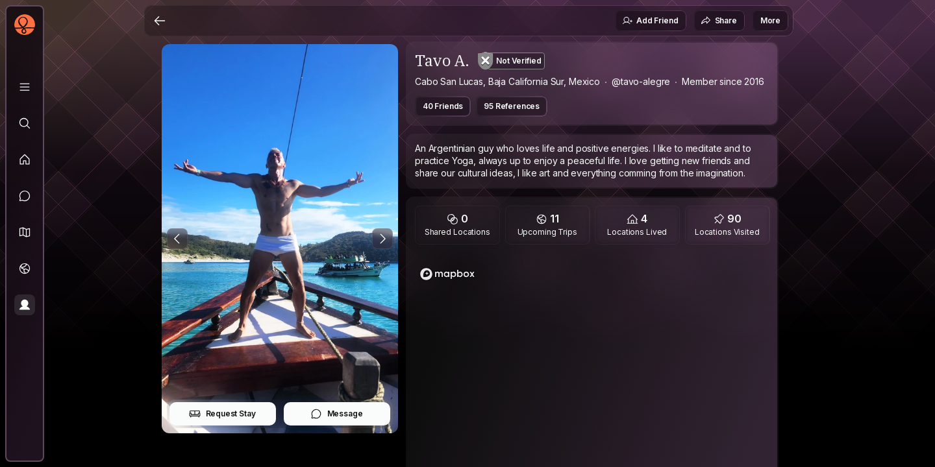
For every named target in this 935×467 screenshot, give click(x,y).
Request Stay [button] (222, 414)
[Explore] (24, 123)
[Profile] (24, 304)
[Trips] (24, 268)
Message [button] (336, 414)
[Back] (159, 20)
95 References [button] (512, 106)
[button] (24, 232)
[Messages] (24, 196)
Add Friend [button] (650, 21)
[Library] (24, 87)
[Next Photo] (382, 238)
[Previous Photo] (177, 238)
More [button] (770, 20)
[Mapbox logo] (447, 274)
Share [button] (719, 21)
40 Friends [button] (443, 106)
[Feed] (24, 159)
